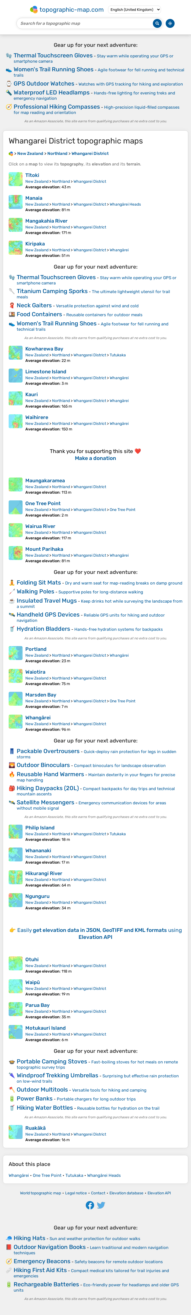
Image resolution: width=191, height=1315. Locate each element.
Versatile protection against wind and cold (97, 305)
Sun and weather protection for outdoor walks (95, 1238)
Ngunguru (37, 896)
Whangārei (119, 250)
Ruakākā (35, 1128)
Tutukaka (118, 355)
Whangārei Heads (125, 204)
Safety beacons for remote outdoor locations (119, 1261)
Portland (35, 649)
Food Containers (39, 314)
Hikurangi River (43, 873)
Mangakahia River (46, 221)
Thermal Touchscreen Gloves (53, 55)
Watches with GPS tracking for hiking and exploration (131, 84)
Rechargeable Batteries (46, 1284)
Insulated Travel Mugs (47, 600)
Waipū (32, 982)
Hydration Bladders (43, 628)
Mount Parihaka (44, 549)
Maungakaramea (45, 481)
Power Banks (35, 1098)
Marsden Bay (40, 695)
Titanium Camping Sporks (52, 291)
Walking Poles (35, 591)
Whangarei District (90, 181)
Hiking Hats (29, 1237)
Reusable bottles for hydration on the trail (118, 1108)
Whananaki (38, 851)
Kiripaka (35, 244)
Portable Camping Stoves (52, 1061)
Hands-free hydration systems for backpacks (118, 629)
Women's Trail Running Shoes (54, 69)
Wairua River (40, 526)
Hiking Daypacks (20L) (48, 788)
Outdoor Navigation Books (50, 1246)
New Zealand (36, 181)
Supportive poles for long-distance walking (100, 592)
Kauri (31, 394)
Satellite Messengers (45, 802)
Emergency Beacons (42, 1261)
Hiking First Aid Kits (40, 1270)
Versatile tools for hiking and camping (109, 1090)
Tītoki (32, 175)
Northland (61, 181)
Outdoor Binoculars (43, 764)
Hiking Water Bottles (45, 1107)
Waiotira (35, 672)
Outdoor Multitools (42, 1089)
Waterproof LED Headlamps (52, 92)
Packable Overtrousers (48, 750)
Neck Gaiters (34, 305)
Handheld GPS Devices (48, 614)
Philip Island (40, 828)
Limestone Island (45, 372)
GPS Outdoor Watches (44, 83)
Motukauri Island (45, 1028)
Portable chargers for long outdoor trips (96, 1099)
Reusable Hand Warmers (50, 774)
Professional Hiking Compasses (57, 106)
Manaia (33, 198)
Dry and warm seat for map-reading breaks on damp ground (123, 583)
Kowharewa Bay (44, 349)
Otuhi (32, 959)
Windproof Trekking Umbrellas (57, 1075)
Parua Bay (37, 1005)
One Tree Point (43, 503)
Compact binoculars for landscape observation (120, 765)
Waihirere (36, 417)
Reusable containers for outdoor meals (104, 314)
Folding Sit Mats (39, 582)
